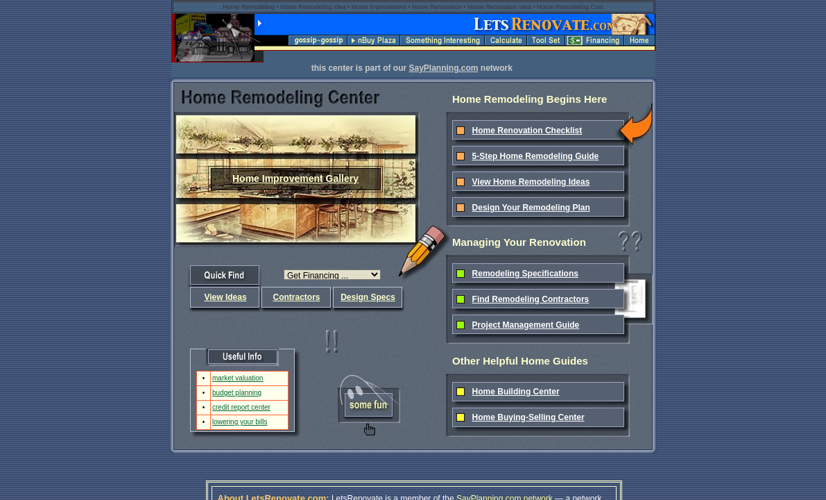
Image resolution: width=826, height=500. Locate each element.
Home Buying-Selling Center (528, 417)
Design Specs (368, 297)
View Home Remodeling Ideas (531, 182)
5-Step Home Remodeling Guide (535, 156)
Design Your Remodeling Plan (531, 207)
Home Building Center (516, 392)
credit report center (241, 407)
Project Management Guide (526, 325)
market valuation (237, 378)
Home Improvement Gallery (295, 178)
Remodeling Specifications (525, 273)
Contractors (296, 297)
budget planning (236, 393)
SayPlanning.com (443, 68)
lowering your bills (239, 422)
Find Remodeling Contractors (531, 299)
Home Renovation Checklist (527, 130)
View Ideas (225, 297)
